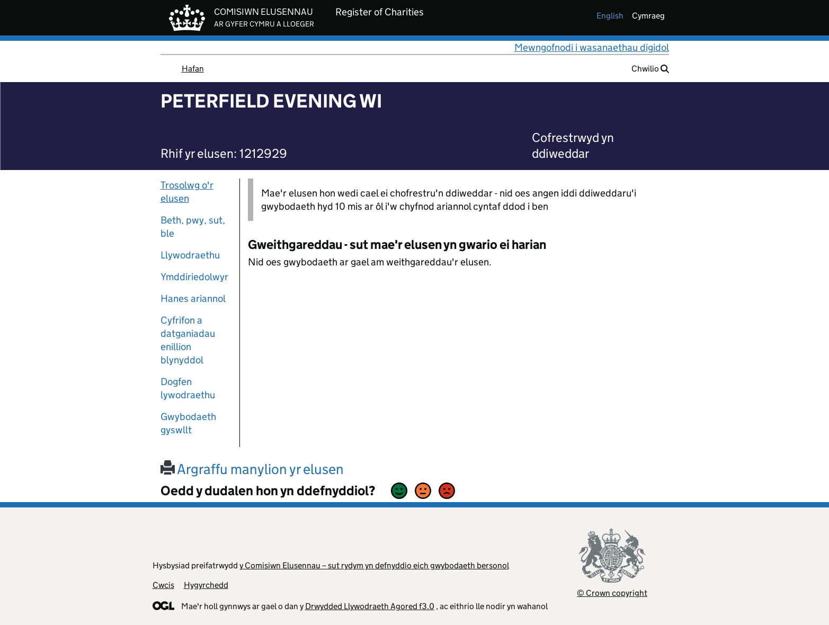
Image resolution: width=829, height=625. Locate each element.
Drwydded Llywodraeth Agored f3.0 (369, 606)
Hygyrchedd (206, 585)
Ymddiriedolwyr (194, 277)
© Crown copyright (612, 593)
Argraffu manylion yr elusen (252, 469)
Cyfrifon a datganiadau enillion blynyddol (188, 340)
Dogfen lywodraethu (188, 388)
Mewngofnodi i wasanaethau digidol (591, 47)
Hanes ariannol (193, 298)
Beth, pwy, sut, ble (193, 226)
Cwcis (163, 585)
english (609, 16)
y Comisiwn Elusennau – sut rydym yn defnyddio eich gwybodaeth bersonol (374, 565)
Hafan (193, 69)
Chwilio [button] (650, 69)
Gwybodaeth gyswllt (188, 423)
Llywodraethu (190, 255)
